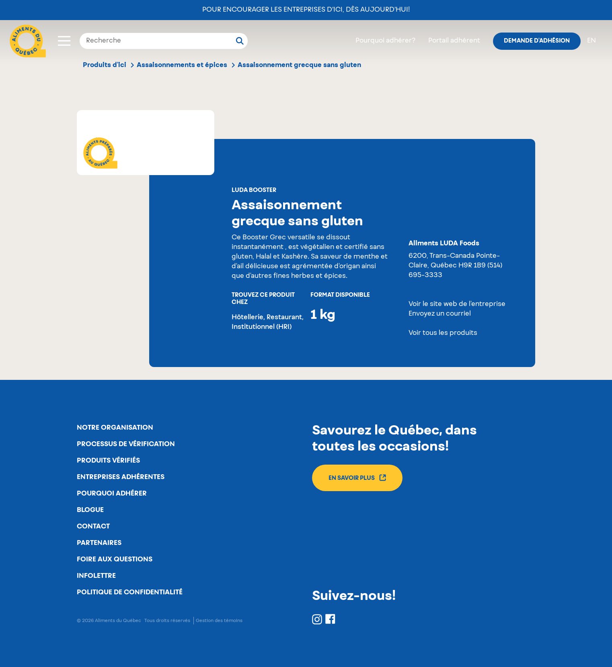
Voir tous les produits (443, 333)
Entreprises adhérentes (120, 477)
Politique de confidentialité (130, 592)
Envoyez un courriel (440, 314)
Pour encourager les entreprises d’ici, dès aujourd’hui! (306, 10)
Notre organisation (115, 427)
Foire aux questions (114, 559)
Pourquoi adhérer (112, 493)
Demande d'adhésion (537, 41)
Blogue (90, 510)
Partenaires (99, 543)
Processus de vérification (126, 444)
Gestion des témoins (219, 620)
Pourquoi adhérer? (385, 41)
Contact (93, 526)
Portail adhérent (454, 41)
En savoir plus (357, 477)
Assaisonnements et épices (182, 65)
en (591, 41)
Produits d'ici (104, 65)
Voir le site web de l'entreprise (457, 304)
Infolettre (96, 576)
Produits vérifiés (108, 460)
